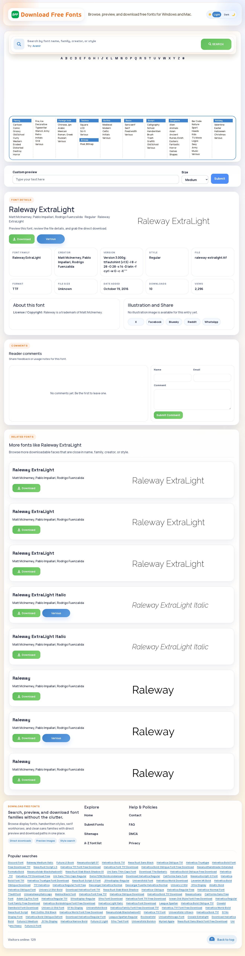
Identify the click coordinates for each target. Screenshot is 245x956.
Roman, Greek (65, 134)
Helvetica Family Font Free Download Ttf (134, 907)
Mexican (62, 131)
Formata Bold (16, 871)
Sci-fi (83, 131)
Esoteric (173, 141)
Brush (150, 134)
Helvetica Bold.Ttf (207, 912)
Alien (172, 124)
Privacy (134, 843)
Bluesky (174, 322)
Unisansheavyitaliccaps (38, 894)
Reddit (192, 322)
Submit (219, 179)
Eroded (17, 144)
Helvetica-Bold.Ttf (113, 862)
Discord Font (15, 862)
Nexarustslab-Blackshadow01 (44, 871)
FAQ (132, 824)
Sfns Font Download (110, 898)
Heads (195, 131)
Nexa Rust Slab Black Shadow (120, 889)
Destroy (17, 151)
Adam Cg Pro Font (27, 898)
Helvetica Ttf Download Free (33, 876)
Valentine (219, 124)
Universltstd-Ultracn (181, 912)
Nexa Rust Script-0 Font (86, 880)
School (150, 128)
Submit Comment (168, 415)
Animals (173, 128)
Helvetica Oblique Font (22, 889)
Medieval (107, 124)
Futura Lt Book (65, 862)
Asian (172, 131)
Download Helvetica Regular (143, 876)
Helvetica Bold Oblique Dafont (44, 916)
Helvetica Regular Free (180, 889)
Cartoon (17, 124)
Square (84, 124)
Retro (38, 134)
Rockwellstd (148, 916)
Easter (217, 128)
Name (157, 369)
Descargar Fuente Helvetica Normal (146, 885)
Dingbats (175, 121)
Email (196, 369)
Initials (38, 138)
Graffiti (151, 141)
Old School (18, 134)
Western (17, 141)
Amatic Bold (216, 885)
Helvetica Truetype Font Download (48, 880)
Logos (195, 141)
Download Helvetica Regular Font (86, 916)
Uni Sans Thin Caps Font (121, 871)
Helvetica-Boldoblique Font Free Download (69, 903)
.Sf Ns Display (49, 921)
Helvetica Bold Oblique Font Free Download (167, 867)
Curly (16, 138)
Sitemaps (91, 834)
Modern (107, 128)
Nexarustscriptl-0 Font (204, 876)
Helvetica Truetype (197, 862)
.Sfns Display (198, 885)
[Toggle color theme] (221, 14)
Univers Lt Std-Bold (51, 889)
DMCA (133, 834)
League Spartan (168, 903)
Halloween (219, 131)
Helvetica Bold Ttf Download (164, 894)
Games (173, 151)
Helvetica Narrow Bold (74, 921)
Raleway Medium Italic (40, 862)
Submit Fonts (94, 824)
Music (195, 151)
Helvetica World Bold (218, 907)
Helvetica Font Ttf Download (121, 867)
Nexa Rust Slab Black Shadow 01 (84, 871)
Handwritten (154, 131)
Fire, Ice (39, 121)
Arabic (61, 128)
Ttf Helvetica (41, 885)
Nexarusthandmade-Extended (215, 867)
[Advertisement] (122, 88)
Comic (16, 128)
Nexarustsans (193, 894)
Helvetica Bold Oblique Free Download (193, 871)
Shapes (173, 154)
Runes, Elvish (176, 138)
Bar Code (196, 121)
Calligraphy (153, 124)
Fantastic (174, 144)
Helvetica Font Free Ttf (93, 894)
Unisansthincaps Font (171, 916)
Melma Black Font (65, 894)
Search (216, 44)
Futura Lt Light (99, 921)
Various (39, 144)
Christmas (219, 134)
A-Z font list (93, 843)
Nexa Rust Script (18, 912)
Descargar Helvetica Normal (105, 885)
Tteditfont (14, 894)
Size (185, 172)
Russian (62, 138)
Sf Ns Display (75, 907)
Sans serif (130, 124)
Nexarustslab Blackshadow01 (123, 912)
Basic (129, 121)
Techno (85, 121)
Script (151, 121)
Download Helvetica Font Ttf (83, 889)
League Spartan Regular (123, 916)
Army (194, 147)
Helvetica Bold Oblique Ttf (197, 903)
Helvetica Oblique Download (127, 894)
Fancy (17, 121)
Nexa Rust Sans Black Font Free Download (202, 921)
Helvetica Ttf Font (155, 912)
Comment (160, 385)
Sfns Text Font (120, 921)
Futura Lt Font (33, 925)
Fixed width (131, 131)
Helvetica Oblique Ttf (170, 862)
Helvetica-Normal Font (211, 889)
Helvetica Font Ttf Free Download (146, 898)
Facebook (154, 322)
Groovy (16, 131)
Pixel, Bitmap (86, 144)
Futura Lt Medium (27, 921)
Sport (195, 127)
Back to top (221, 939)
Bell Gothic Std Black (43, 912)
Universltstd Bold (96, 907)
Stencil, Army (42, 131)
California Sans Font (175, 876)
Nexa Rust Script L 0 (45, 867)
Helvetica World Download (172, 880)
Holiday (219, 121)
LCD (82, 128)
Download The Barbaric (153, 871)
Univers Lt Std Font (52, 907)
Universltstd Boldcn (144, 921)
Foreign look (65, 121)
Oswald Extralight (198, 916)
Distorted (18, 148)
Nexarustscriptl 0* (88, 862)
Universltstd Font (142, 880)
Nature (195, 124)
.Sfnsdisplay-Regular (116, 880)
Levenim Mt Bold (201, 880)
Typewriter (41, 127)
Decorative (41, 124)
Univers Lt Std (179, 885)
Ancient (173, 134)
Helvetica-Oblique (153, 889)
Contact (135, 815)
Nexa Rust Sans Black (140, 862)
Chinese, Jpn (65, 124)
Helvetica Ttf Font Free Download (80, 867)
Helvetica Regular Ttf (54, 898)
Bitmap (84, 140)
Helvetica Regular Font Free (69, 885)
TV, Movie (197, 138)
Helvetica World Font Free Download (81, 912)
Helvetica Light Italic (110, 903)
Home (88, 815)
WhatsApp (211, 322)
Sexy (194, 144)
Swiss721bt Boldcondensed (106, 876)
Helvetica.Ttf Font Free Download (182, 907)
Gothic (106, 121)
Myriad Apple (166, 921)
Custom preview (25, 172)
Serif (127, 128)
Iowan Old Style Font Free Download (190, 898)
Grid (37, 141)
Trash (150, 138)
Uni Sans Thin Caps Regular (69, 876)
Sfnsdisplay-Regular (83, 898)
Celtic (106, 131)
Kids (194, 134)
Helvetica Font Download (141, 903)
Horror (16, 154)
